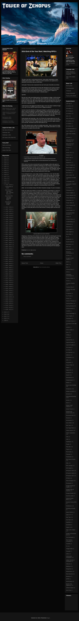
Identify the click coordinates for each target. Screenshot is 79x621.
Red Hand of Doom (70, 459)
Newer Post (25, 263)
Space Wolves (69, 512)
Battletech (68, 162)
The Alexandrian (70, 88)
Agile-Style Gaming (70, 133)
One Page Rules (70, 428)
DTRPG (68, 255)
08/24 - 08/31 (8, 240)
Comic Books (69, 210)
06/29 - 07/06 (8, 257)
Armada (68, 147)
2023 (5, 164)
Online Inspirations (70, 432)
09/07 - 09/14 (8, 236)
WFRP (67, 579)
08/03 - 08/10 (8, 246)
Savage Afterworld (70, 93)
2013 (5, 312)
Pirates (67, 444)
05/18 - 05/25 (8, 269)
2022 (5, 166)
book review (69, 175)
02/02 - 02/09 (8, 301)
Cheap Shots (69, 202)
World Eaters (69, 581)
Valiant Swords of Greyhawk (70, 560)
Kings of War (69, 365)
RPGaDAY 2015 (70, 473)
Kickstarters (69, 357)
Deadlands (68, 239)
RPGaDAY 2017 (70, 475)
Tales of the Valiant (70, 529)
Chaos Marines (69, 195)
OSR (67, 439)
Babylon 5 (68, 155)
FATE (67, 272)
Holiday (68, 334)
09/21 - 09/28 (8, 232)
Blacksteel (70, 56)
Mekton (68, 382)
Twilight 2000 (69, 548)
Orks (67, 436)
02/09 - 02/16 (8, 299)
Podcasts (68, 454)
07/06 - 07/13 (8, 255)
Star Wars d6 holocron (7, 130)
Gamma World (69, 308)
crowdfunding (69, 221)
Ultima (67, 553)
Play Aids (68, 446)
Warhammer (69, 571)
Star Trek (68, 517)
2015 (5, 180)
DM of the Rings (6, 147)
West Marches (69, 574)
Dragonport (68, 249)
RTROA (68, 478)
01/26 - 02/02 (8, 303)
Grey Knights (69, 316)
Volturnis (68, 563)
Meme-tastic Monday (71, 385)
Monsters (68, 394)
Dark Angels (69, 229)
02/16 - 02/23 (8, 297)
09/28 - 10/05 (8, 230)
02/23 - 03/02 (8, 294)
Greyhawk (68, 318)
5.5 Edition (68, 123)
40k (67, 116)
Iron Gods (68, 347)
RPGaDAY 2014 (70, 470)
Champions (69, 190)
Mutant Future (69, 409)
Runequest (68, 483)
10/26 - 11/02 (8, 221)
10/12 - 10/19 (8, 225)
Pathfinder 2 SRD (6, 135)
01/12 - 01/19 (8, 307)
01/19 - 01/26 (8, 305)
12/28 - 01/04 (8, 184)
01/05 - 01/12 (8, 309)
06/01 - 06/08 (8, 265)
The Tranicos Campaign (69, 540)
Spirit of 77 (68, 514)
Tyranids (68, 551)
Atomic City (69, 152)
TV (66, 546)
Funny (67, 298)
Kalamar (68, 355)
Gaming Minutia (70, 306)
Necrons (68, 417)
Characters (68, 200)
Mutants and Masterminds (69, 412)
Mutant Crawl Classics (69, 406)
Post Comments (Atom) (44, 267)
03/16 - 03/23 (8, 288)
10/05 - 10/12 (8, 228)
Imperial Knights (70, 345)
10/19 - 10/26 (8, 223)
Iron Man (68, 350)
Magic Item (68, 370)
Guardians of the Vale (71, 323)
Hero (67, 332)
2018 (5, 174)
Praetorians (69, 456)
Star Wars (68, 519)
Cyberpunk (68, 224)
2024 (5, 162)
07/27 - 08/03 (8, 249)
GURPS (68, 327)
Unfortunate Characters (69, 557)
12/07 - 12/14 (8, 209)
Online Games (69, 430)
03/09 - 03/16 (8, 290)
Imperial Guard (69, 342)
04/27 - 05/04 (8, 276)
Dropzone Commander (69, 252)
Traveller (68, 543)
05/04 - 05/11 (8, 274)
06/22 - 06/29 (8, 259)
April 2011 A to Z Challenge (70, 140)
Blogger (48, 617)
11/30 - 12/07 (8, 211)
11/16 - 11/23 (8, 215)
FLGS (67, 280)
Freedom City (69, 287)
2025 (5, 160)
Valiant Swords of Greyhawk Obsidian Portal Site (70, 73)
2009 (5, 320)
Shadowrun (69, 506)
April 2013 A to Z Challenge (70, 144)
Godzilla (68, 311)
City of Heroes (69, 205)
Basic (67, 160)
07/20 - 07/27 (8, 251)
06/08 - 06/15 (8, 263)
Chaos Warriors (70, 197)
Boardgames (69, 170)
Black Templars (69, 165)
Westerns (68, 576)
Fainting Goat (69, 269)
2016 (5, 178)
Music (67, 402)
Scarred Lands (69, 495)
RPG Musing (69, 465)
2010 (5, 318)
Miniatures (68, 388)
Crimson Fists (69, 219)
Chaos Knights (69, 192)
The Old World (69, 537)
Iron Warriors (69, 352)
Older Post (58, 263)
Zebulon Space (69, 587)
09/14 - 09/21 (8, 234)
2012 (5, 314)
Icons (67, 337)
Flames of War (69, 278)
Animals (68, 137)
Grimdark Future (70, 321)
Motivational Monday (71, 396)
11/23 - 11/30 (8, 213)
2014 (5, 183)
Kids (67, 360)
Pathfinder (68, 441)
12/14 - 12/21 (8, 207)
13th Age (68, 103)
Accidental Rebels (70, 128)
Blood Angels (69, 167)
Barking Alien (69, 85)
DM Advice (68, 244)
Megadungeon (69, 380)
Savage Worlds (69, 493)
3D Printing (68, 111)
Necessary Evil (69, 415)
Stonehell (68, 524)
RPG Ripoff (69, 468)
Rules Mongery (69, 480)
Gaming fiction (69, 303)
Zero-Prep (68, 590)
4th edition (68, 121)
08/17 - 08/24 (8, 242)
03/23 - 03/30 (8, 286)
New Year (68, 425)
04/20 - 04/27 (8, 278)
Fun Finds (68, 296)
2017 (5, 176)
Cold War (68, 207)
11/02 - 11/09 (8, 219)
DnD (67, 246)
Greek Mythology (70, 313)
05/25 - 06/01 (8, 267)
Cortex (67, 216)
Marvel (67, 375)
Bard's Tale (68, 157)
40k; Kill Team (69, 118)
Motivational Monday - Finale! (8, 203)
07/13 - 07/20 (8, 253)
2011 (5, 316)
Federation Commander (69, 275)
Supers (67, 527)
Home (41, 263)
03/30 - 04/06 (8, 284)
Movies (67, 400)
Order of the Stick (6, 150)
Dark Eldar (68, 234)
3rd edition (68, 113)
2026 (5, 157)
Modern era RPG (70, 391)
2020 (5, 170)
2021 (5, 168)
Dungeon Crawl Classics (70, 258)
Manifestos (68, 372)
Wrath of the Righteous (69, 584)
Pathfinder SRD (6, 132)
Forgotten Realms (70, 283)
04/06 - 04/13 (8, 282)
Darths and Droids (6, 145)
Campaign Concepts (71, 177)
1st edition (68, 106)
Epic (67, 267)
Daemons (68, 226)
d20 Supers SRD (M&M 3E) (9, 137)
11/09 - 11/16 (8, 217)
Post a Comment (27, 256)
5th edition (68, 126)
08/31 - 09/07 (8, 238)
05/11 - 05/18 (8, 271)
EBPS (67, 262)
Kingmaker (68, 362)
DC (67, 236)
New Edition (69, 422)
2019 (5, 172)
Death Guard (69, 241)
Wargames (68, 568)
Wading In (68, 566)
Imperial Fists (69, 339)
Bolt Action (68, 172)
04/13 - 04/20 (8, 280)
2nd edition (68, 108)
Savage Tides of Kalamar (70, 490)
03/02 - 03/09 (8, 292)
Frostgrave (68, 293)
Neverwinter (69, 420)
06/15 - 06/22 (8, 261)
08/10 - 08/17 (8, 244)
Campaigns (69, 181)
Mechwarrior (69, 377)
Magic (67, 367)
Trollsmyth (68, 90)
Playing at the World (71, 95)
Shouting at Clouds (70, 508)
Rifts (67, 463)
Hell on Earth (69, 329)
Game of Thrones (70, 301)
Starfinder (68, 522)
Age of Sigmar (69, 131)
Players (68, 449)
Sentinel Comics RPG (71, 502)
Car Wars (68, 187)
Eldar (67, 264)
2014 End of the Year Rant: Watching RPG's (9, 197)
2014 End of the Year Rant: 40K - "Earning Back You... (9, 191)
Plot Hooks (68, 451)
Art (66, 150)
